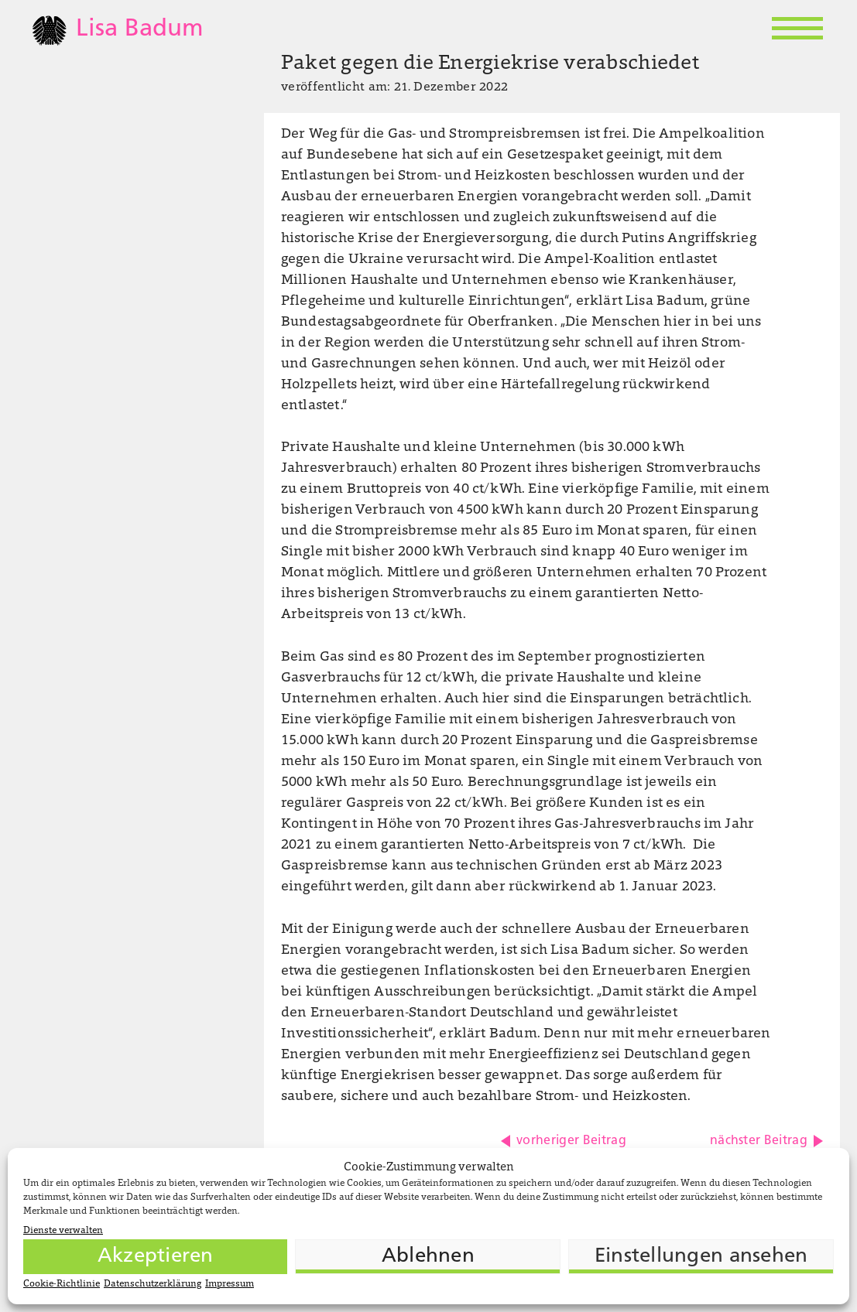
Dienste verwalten (63, 1230)
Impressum (229, 1284)
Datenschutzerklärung (152, 1284)
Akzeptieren (156, 1256)
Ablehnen (428, 1256)
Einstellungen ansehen (701, 1256)
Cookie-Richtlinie (61, 1284)
